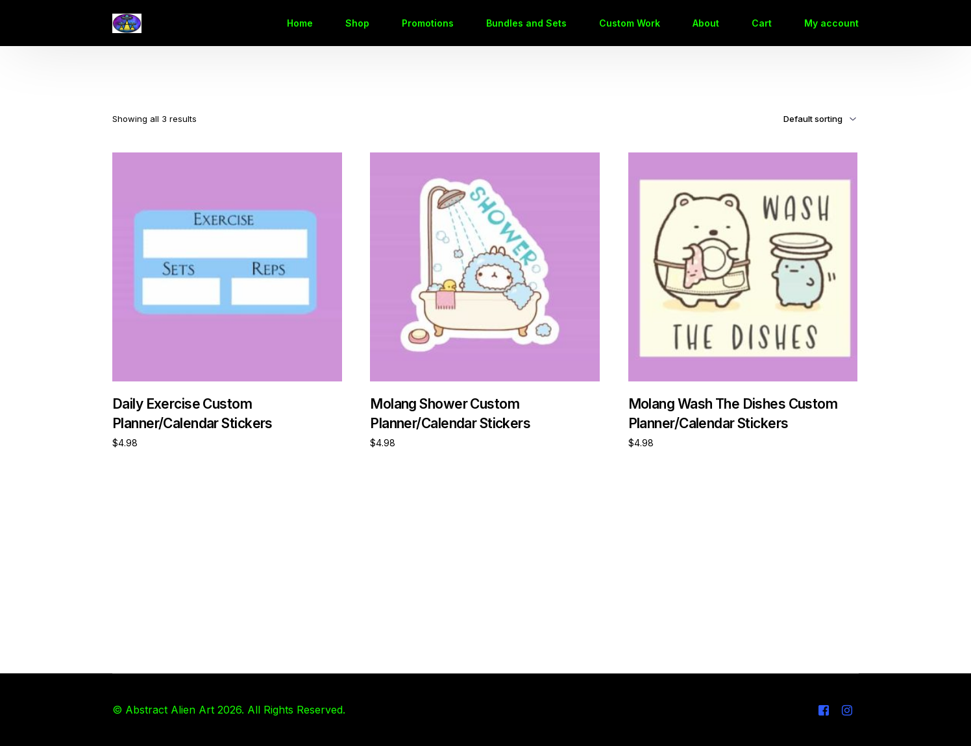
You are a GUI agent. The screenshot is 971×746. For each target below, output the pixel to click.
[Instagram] (847, 710)
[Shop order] (801, 118)
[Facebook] (823, 710)
